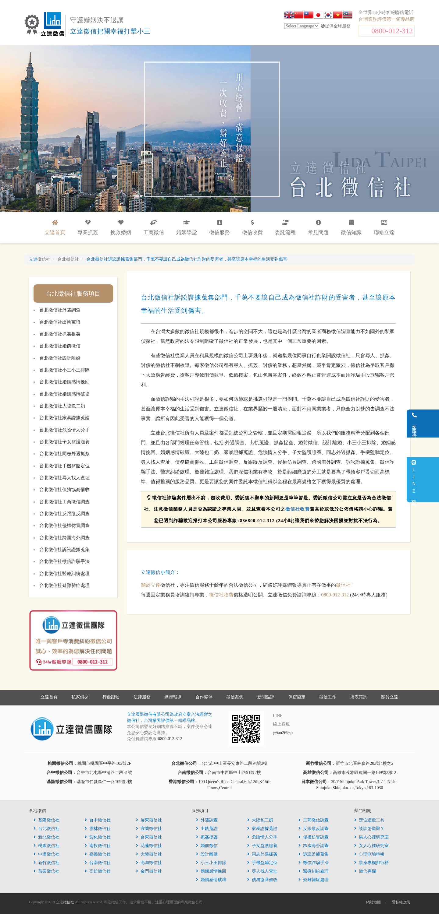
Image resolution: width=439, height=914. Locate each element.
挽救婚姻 (120, 227)
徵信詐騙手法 (313, 862)
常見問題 (318, 227)
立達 (39, 259)
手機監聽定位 (262, 862)
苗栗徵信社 (46, 871)
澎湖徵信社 (149, 862)
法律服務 (142, 697)
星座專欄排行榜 (371, 862)
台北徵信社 (46, 828)
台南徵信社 (98, 862)
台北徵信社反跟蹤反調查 (64, 513)
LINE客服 (431, 479)
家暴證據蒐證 (262, 828)
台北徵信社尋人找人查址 (64, 477)
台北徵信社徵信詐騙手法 (64, 561)
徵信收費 (252, 227)
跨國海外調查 (313, 845)
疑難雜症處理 (313, 879)
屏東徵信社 (149, 820)
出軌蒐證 (207, 828)
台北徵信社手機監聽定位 (64, 465)
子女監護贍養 (262, 845)
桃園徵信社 (46, 845)
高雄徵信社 (98, 871)
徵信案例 (234, 697)
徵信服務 (219, 227)
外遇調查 (207, 820)
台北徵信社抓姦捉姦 (59, 334)
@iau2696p (283, 732)
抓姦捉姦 (207, 837)
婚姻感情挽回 (211, 871)
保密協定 (296, 697)
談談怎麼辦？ (369, 828)
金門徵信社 (149, 871)
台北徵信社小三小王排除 (64, 369)
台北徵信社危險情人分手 (64, 429)
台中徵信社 (98, 820)
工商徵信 (153, 227)
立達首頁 (49, 697)
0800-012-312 (392, 31)
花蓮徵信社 (149, 845)
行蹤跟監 (111, 697)
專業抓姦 (87, 227)
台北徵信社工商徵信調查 (64, 501)
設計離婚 (207, 854)
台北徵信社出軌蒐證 (59, 322)
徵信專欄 (365, 871)
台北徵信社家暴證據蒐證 (64, 417)
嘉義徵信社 (98, 854)
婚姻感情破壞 (211, 879)
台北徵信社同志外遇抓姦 (64, 453)
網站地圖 (373, 902)
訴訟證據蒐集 (313, 854)
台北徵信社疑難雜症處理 (64, 585)
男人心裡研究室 (371, 837)
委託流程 (285, 227)
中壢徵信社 (46, 854)
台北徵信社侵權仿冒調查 (64, 525)
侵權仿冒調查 (313, 837)
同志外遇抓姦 (262, 854)
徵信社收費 (297, 509)
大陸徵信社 (149, 854)
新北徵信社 (46, 837)
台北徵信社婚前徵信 (59, 345)
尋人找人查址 (262, 871)
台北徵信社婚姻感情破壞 (64, 394)
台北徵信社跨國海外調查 (64, 537)
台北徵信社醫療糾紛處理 (64, 573)
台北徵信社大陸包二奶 (62, 405)
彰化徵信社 (98, 837)
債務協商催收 (262, 879)
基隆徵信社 (46, 820)
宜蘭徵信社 (149, 828)
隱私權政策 (401, 902)
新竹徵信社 (46, 862)
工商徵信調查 (313, 820)
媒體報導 (172, 697)
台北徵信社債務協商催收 (64, 489)
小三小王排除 (211, 862)
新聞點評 (265, 697)
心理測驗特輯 (369, 854)
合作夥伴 (203, 697)
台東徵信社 (149, 837)
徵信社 (343, 585)
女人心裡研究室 (371, 845)
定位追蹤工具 (369, 820)
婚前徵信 (207, 845)
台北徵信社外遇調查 (59, 310)
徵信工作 (327, 697)
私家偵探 (79, 697)
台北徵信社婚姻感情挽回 (64, 381)
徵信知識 (351, 227)
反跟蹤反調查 (313, 828)
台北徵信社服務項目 (73, 293)
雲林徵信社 (98, 828)
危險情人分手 (262, 837)
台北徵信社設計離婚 (59, 358)
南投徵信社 (98, 845)
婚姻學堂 (186, 227)
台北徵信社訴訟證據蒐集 (64, 549)
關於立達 (150, 585)
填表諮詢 (358, 697)
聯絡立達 (384, 227)
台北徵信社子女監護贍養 (64, 441)
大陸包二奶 (260, 820)
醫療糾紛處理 (313, 871)
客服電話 (431, 423)
